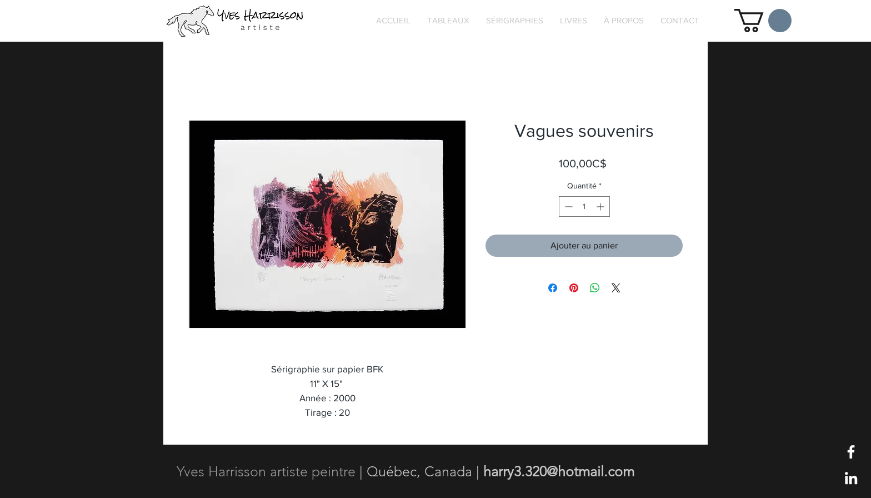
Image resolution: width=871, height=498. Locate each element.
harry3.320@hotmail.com (558, 471)
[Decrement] (567, 206)
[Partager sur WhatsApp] (595, 288)
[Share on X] (616, 288)
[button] (763, 20)
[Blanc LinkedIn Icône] (851, 478)
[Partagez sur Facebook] (552, 288)
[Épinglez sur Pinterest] (573, 288)
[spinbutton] (584, 206)
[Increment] (601, 206)
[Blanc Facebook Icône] (851, 452)
